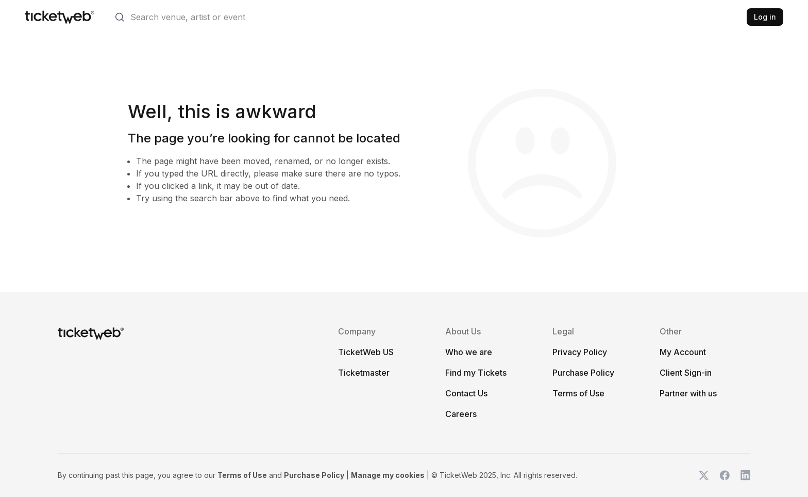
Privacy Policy (579, 352)
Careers (461, 414)
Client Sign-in (686, 372)
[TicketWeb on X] (704, 475)
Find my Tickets (476, 372)
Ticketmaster (364, 372)
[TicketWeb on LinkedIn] (745, 475)
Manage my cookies (388, 475)
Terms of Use (578, 393)
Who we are (468, 352)
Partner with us (688, 393)
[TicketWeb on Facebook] (724, 475)
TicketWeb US (366, 352)
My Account (683, 352)
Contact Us (466, 393)
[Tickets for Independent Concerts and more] (59, 17)
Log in (765, 16)
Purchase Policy (583, 372)
